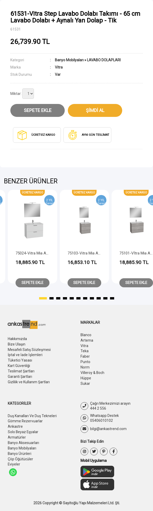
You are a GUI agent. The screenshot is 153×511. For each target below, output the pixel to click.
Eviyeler (14, 460)
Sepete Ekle (38, 110)
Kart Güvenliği (19, 365)
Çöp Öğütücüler (20, 455)
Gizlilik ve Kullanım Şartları (29, 380)
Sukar (85, 381)
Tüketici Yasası (20, 359)
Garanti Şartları (20, 375)
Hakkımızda (17, 339)
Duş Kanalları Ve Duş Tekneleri (32, 413)
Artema (87, 340)
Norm (85, 366)
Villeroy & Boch (93, 371)
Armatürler (17, 434)
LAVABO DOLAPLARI (104, 60)
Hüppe (86, 376)
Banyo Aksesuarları (23, 439)
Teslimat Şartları (21, 370)
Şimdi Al (95, 110)
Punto (85, 361)
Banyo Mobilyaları (69, 60)
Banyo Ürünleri (20, 450)
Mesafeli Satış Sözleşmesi (29, 349)
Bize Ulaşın (17, 344)
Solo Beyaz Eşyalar (23, 429)
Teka (85, 350)
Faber (85, 356)
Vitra (84, 345)
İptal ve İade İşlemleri (25, 354)
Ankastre (15, 424)
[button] (43, 298)
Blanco (86, 335)
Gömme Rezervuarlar (25, 419)
